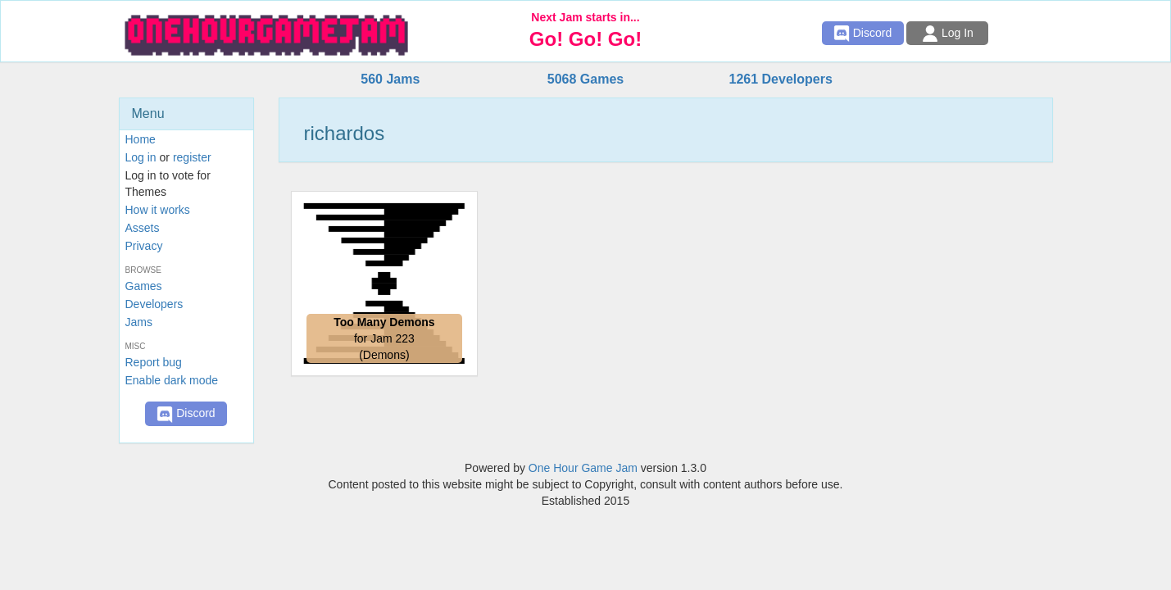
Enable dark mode (172, 380)
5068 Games (585, 79)
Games (143, 286)
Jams (138, 322)
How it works (157, 209)
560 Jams (390, 79)
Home (140, 139)
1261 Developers (780, 79)
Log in (141, 157)
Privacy (144, 245)
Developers (154, 304)
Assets (142, 227)
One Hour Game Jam (583, 467)
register (192, 157)
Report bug (153, 362)
